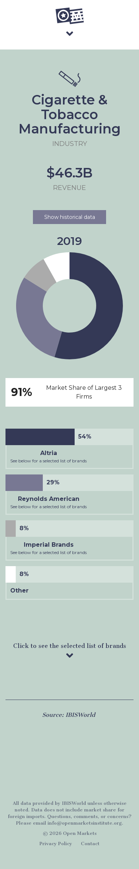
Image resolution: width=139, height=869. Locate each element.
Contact (90, 843)
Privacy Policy (56, 843)
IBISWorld (80, 714)
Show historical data (69, 217)
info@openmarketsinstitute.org (85, 823)
